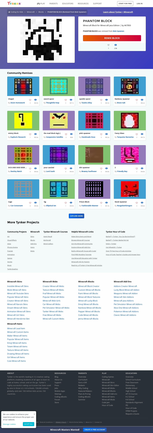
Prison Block (84, 202)
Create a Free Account (94, 429)
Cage (10, 202)
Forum (57, 400)
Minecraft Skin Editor (110, 386)
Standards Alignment (134, 403)
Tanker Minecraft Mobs (53, 312)
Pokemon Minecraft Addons (126, 312)
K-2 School (130, 397)
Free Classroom (132, 383)
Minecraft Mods (108, 400)
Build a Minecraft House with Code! (83, 251)
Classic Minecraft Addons (125, 315)
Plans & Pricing (84, 394)
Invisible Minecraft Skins (18, 286)
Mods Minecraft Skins (16, 290)
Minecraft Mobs (108, 388)
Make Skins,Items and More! (81, 237)
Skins (32, 237)
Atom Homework (18, 103)
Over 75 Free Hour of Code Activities (118, 251)
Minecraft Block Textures (89, 297)
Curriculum (82, 380)
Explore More (76, 216)
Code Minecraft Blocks (88, 315)
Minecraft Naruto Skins (17, 304)
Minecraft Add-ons (109, 394)
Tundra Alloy (87, 103)
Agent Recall (47, 237)
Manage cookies (9, 424)
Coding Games (108, 377)
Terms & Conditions (46, 423)
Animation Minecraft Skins (19, 312)
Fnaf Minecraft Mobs (52, 294)
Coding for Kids (17, 12)
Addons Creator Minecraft (125, 286)
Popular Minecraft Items (18, 339)
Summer (81, 400)
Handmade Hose (88, 137)
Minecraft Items (108, 397)
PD (127, 406)
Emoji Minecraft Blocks (88, 304)
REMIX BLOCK (112, 38)
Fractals (10, 251)
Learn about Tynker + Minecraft (118, 12)
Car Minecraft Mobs (51, 304)
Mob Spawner (118, 31)
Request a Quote (132, 414)
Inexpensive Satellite (54, 137)
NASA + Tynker (111, 244)
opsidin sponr (84, 99)
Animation (11, 255)
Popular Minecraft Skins (17, 297)
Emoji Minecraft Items (17, 343)
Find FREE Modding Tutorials (81, 255)
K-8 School (130, 400)
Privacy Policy (61, 423)
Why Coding (83, 388)
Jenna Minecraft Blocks (88, 319)
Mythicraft (47, 240)
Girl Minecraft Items (16, 357)
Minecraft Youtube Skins (18, 294)
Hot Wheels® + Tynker (114, 248)
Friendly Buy (122, 172)
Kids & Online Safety (76, 423)
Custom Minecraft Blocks (89, 290)
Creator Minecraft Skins (17, 301)
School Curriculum (133, 380)
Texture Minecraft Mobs (53, 290)
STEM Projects (131, 411)
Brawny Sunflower (89, 172)
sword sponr (49, 99)
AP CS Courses (131, 394)
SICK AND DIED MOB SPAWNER (17, 168)
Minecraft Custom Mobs (53, 319)
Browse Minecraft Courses (80, 240)
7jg (45, 202)
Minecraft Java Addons (124, 301)
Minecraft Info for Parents (80, 262)
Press (57, 386)
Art (8, 237)
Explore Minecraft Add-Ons (80, 248)
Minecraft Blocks (109, 391)
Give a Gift (82, 383)
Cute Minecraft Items (16, 361)
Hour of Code (107, 406)
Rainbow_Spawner (122, 99)
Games (9, 258)
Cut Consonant (17, 206)
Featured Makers (85, 391)
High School (130, 391)
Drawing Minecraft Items (18, 354)
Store (57, 403)
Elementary (130, 386)
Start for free (125, 3)
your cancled (49, 168)
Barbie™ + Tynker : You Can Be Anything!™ (120, 237)
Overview (82, 377)
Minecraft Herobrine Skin (18, 319)
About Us (58, 380)
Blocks (41, 12)
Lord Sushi (50, 172)
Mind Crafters (48, 244)
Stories (9, 262)
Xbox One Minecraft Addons (126, 308)
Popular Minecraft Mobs (53, 297)
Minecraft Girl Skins (16, 315)
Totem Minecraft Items (17, 347)
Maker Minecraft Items (17, 336)
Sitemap (58, 394)
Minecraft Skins (108, 383)
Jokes (9, 244)
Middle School (131, 388)
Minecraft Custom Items (18, 332)
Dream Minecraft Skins (17, 308)
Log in (139, 3)
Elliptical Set (51, 206)
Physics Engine (12, 248)
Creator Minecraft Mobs (53, 286)
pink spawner (84, 133)
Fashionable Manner (90, 206)
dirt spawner (84, 168)
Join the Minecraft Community (82, 244)
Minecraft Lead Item (16, 329)
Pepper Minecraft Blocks (89, 312)
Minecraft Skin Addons (124, 297)
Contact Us (98, 423)
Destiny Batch (16, 172)
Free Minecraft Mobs (52, 315)
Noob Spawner (121, 202)
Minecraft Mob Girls (51, 301)
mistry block (13, 133)
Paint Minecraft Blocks (88, 294)
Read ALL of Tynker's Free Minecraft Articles (86, 266)
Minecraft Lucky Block (87, 301)
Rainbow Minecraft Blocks (89, 308)
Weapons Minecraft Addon (126, 294)
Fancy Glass (119, 133)
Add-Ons (33, 244)
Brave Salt (121, 103)
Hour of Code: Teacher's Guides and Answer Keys (123, 255)
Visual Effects (12, 240)
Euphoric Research (18, 137)
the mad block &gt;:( (52, 133)
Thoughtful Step (52, 103)
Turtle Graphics (12, 269)
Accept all (28, 424)
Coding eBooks (61, 397)
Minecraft (31, 12)
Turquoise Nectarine (125, 137)
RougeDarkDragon (124, 206)
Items (32, 248)
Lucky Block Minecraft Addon (126, 290)
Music (9, 266)
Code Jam (106, 403)
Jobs (56, 388)
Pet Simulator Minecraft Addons (128, 304)
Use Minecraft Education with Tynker (84, 258)
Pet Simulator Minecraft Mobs (56, 308)
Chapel (11, 99)
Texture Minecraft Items (17, 350)
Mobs (32, 251)
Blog (56, 377)
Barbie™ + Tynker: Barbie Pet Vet (117, 240)
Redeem (81, 386)
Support (58, 383)
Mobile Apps (60, 391)
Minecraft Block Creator (88, 286)
